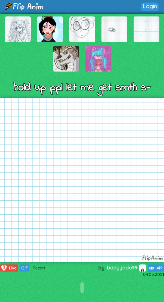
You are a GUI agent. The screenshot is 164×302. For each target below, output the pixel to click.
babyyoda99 (126, 267)
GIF (24, 268)
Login (150, 6)
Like (8, 268)
